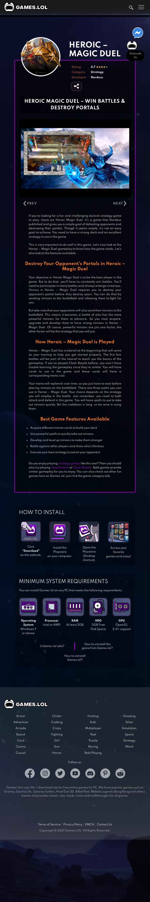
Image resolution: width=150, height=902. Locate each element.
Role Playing (93, 753)
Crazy (57, 728)
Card (20, 740)
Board (20, 734)
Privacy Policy (72, 824)
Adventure (20, 722)
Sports (129, 734)
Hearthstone (60, 467)
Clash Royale (82, 467)
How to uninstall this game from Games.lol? (97, 646)
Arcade (20, 728)
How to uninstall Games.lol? (75, 658)
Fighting (57, 734)
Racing (93, 746)
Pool (93, 734)
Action (20, 716)
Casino (21, 746)
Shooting (129, 716)
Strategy (97, 72)
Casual (21, 753)
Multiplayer (93, 728)
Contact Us (104, 824)
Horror (57, 753)
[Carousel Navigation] (75, 204)
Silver (129, 722)
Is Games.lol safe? (52, 646)
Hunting (93, 716)
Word (129, 746)
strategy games (69, 463)
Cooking (57, 722)
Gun (57, 746)
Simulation (129, 728)
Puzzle (93, 740)
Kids (93, 722)
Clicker (57, 716)
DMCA (89, 824)
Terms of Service (49, 824)
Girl (57, 740)
